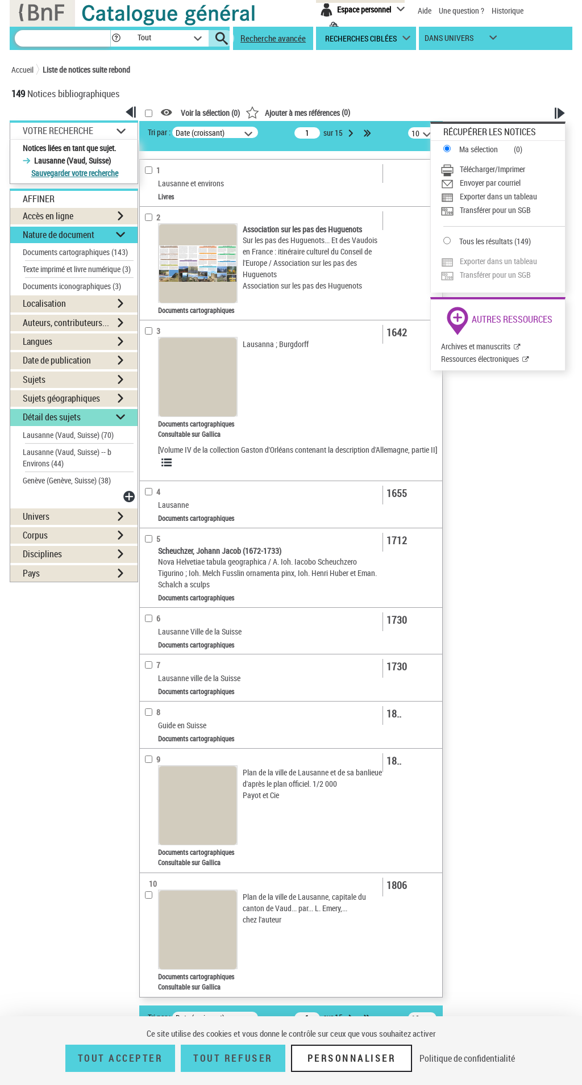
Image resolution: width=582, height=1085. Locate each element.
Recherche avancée (273, 38)
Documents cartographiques (75, 252)
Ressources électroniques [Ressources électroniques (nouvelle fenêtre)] (480, 358)
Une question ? (461, 10)
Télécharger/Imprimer (492, 169)
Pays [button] (31, 573)
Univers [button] (36, 516)
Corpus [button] (35, 535)
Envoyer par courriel (490, 182)
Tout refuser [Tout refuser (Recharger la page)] (232, 1058)
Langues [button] (37, 341)
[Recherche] (62, 38)
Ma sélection (478, 149)
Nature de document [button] (58, 234)
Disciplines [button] (42, 554)
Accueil (22, 69)
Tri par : (159, 132)
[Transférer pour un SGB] (502, 210)
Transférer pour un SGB (495, 210)
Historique (507, 10)
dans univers (449, 40)
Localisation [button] (44, 303)
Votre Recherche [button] (58, 130)
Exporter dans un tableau (498, 196)
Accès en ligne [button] (48, 216)
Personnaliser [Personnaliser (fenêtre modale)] (351, 1058)
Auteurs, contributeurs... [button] (66, 322)
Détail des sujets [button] (52, 417)
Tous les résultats (486, 241)
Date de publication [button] (57, 360)
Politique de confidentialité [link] (467, 1058)
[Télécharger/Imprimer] (502, 169)
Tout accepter (120, 1058)
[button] (116, 38)
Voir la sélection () (210, 112)
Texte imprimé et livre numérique (77, 269)
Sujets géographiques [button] (61, 398)
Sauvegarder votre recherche (74, 173)
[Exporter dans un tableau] (502, 196)
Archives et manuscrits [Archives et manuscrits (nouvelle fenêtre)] (475, 346)
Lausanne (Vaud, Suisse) (68, 434)
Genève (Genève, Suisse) (67, 480)
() (298, 112)
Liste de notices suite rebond (86, 69)
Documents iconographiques (72, 286)
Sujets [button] (34, 379)
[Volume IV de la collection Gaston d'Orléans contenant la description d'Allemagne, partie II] (297, 449)
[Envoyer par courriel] (502, 183)
